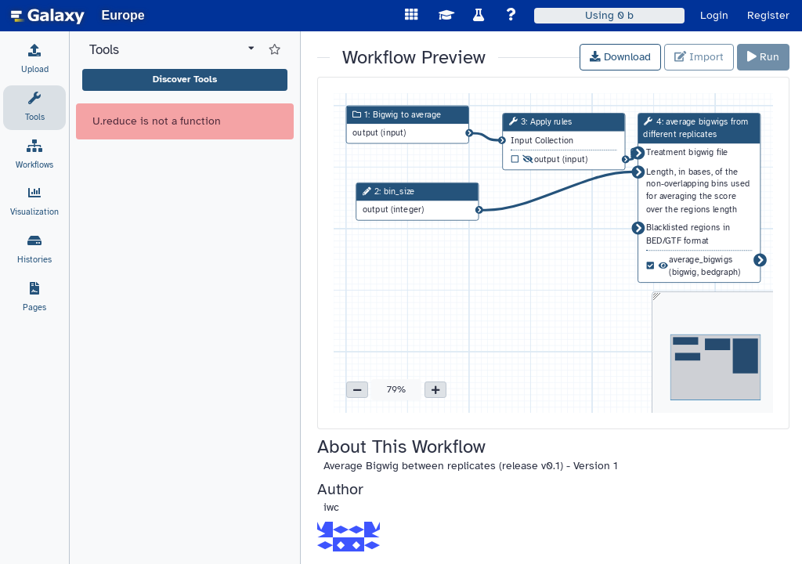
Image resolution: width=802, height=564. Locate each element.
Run (763, 56)
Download (620, 56)
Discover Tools (185, 79)
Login (714, 15)
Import (699, 56)
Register (768, 15)
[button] (357, 390)
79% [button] (396, 389)
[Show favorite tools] (274, 50)
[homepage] (47, 15)
